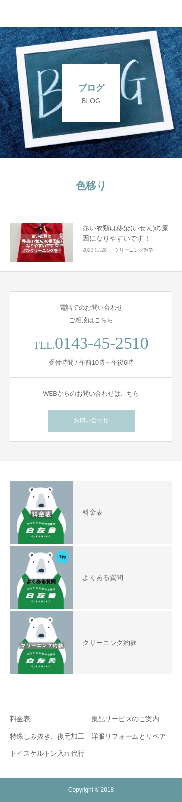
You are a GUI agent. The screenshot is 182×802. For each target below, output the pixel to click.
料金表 (20, 719)
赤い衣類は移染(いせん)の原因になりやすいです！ (125, 233)
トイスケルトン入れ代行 (47, 753)
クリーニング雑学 (134, 250)
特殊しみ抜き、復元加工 (47, 736)
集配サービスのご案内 (125, 719)
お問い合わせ (91, 420)
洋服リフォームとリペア (128, 736)
